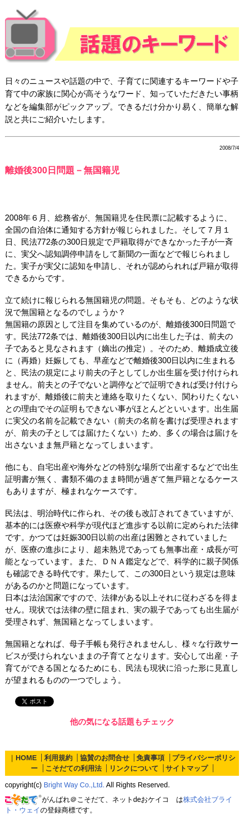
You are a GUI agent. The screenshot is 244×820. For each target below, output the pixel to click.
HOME (26, 758)
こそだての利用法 (73, 768)
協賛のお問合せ (104, 758)
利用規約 (58, 758)
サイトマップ (187, 768)
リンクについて (133, 768)
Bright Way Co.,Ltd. (74, 785)
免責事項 (150, 758)
